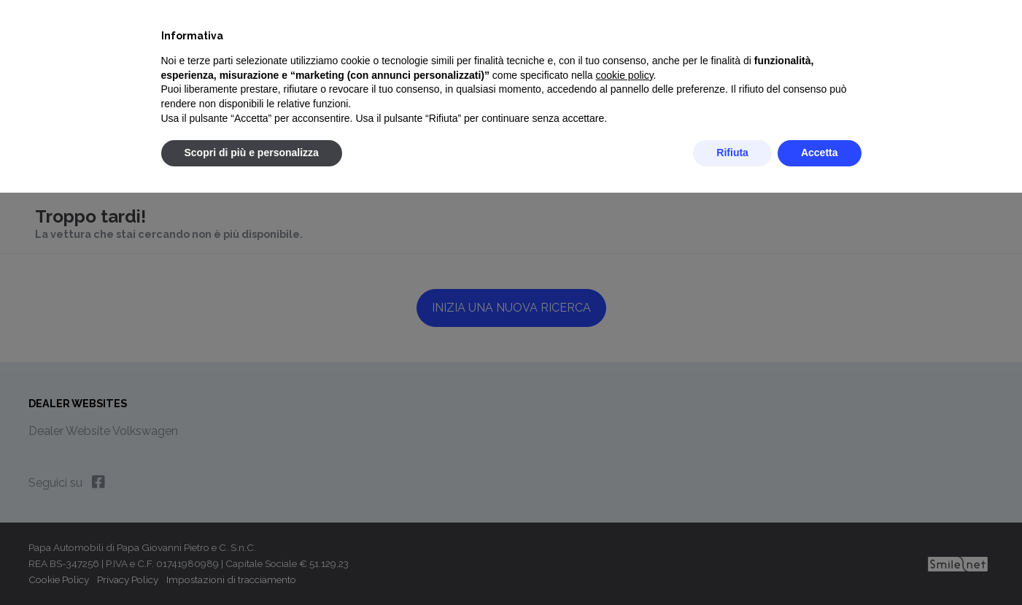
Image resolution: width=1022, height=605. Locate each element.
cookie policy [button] (624, 75)
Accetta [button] (819, 152)
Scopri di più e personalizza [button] (252, 152)
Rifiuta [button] (732, 152)
